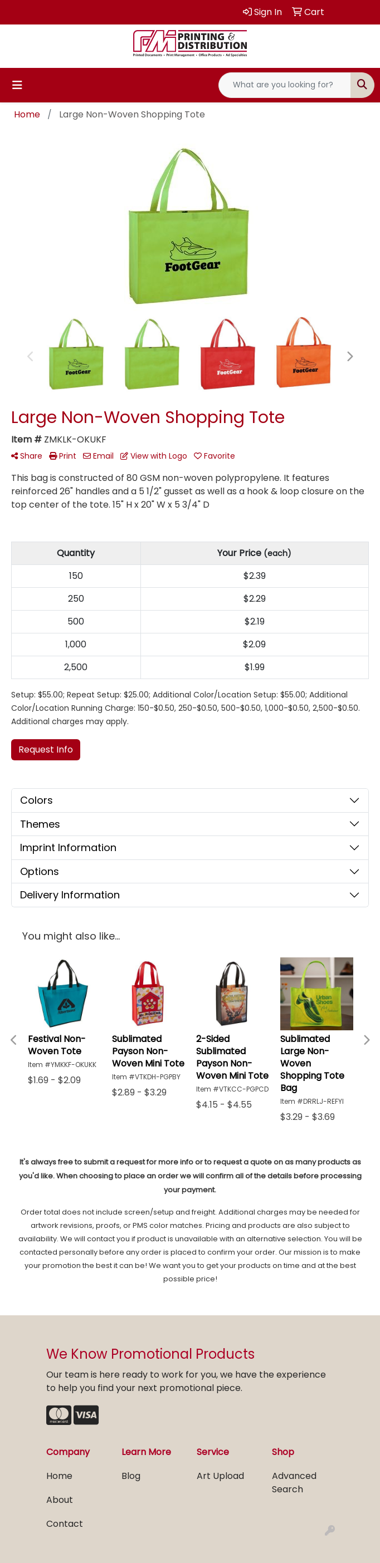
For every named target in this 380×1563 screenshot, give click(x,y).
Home (59, 1475)
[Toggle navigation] (17, 85)
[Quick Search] (284, 85)
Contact (64, 1523)
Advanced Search (294, 1482)
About (59, 1499)
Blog (130, 1475)
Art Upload (220, 1475)
